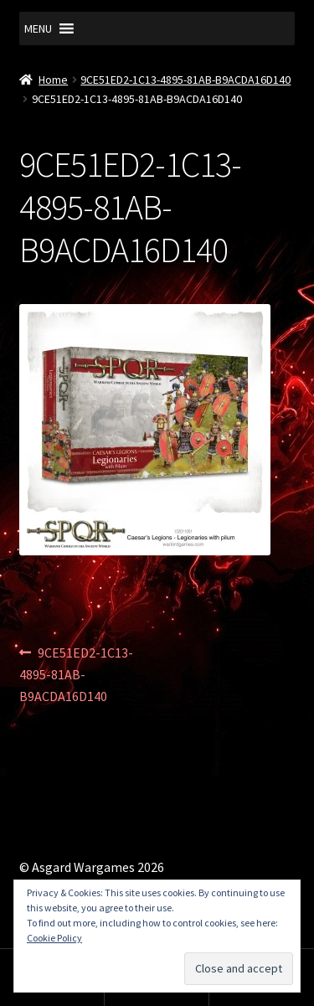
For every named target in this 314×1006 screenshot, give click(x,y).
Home (53, 79)
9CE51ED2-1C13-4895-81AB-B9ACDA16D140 (185, 79)
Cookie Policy (54, 937)
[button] (38, 28)
